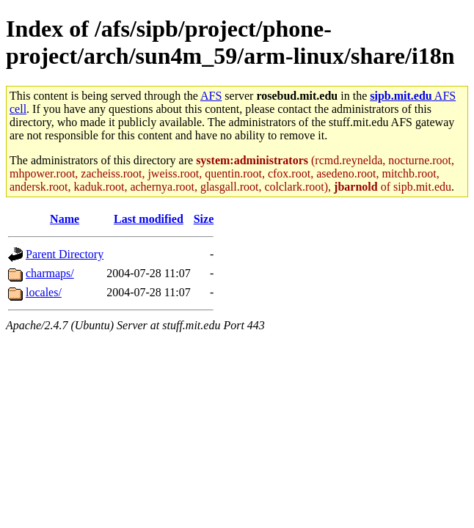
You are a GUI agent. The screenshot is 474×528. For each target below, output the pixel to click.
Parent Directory (64, 254)
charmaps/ (50, 273)
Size (204, 219)
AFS (211, 95)
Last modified (148, 219)
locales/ (44, 292)
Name (64, 219)
